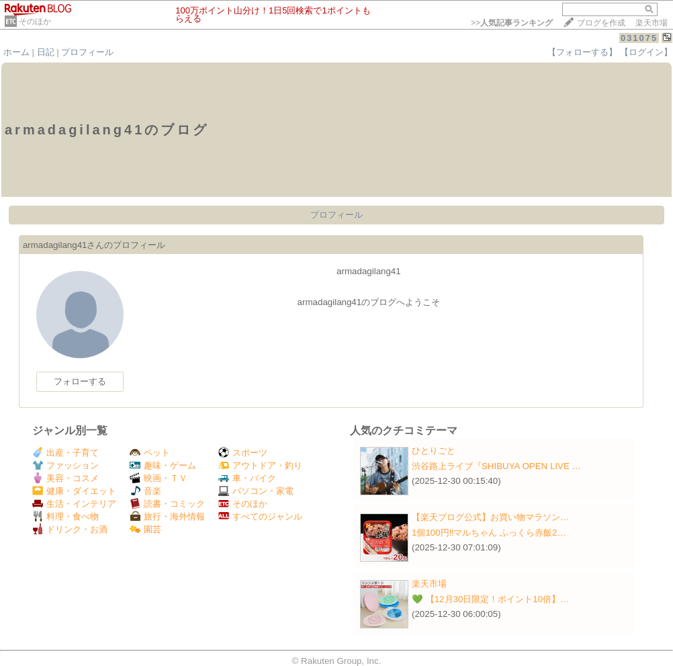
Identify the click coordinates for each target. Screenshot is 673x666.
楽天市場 (651, 23)
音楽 (145, 491)
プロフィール (87, 52)
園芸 (145, 529)
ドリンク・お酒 (69, 529)
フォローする (80, 381)
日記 (45, 52)
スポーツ (242, 453)
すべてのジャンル (260, 516)
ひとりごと (433, 451)
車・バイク (247, 478)
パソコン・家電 (256, 491)
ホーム (16, 52)
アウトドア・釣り (260, 465)
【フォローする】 (582, 52)
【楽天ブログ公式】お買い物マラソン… (490, 517)
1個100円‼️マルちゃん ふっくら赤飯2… (489, 533)
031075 (639, 38)
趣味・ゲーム (163, 465)
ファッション (65, 465)
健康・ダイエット (74, 491)
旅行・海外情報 (167, 516)
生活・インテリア (74, 504)
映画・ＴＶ (158, 478)
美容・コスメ (65, 478)
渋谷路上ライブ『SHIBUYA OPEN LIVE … (496, 466)
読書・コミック (167, 504)
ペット (150, 453)
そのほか (35, 21)
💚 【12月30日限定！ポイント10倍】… (491, 599)
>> (512, 23)
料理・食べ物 (65, 516)
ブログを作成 (601, 23)
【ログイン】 (646, 52)
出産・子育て (65, 453)
